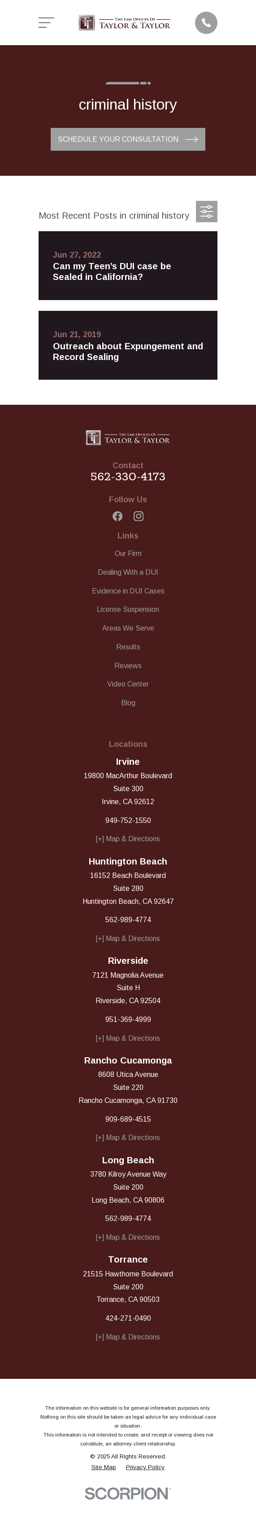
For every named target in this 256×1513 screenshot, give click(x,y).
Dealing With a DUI (128, 572)
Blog (128, 703)
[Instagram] (138, 516)
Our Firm (128, 553)
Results (128, 647)
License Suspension (128, 609)
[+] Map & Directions (128, 839)
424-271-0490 (128, 1318)
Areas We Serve (128, 628)
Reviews (128, 666)
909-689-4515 (128, 1119)
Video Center (128, 684)
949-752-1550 (128, 820)
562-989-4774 (128, 920)
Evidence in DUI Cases (128, 591)
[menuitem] (103, 1467)
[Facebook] (117, 516)
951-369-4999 (128, 1019)
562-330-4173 (128, 476)
